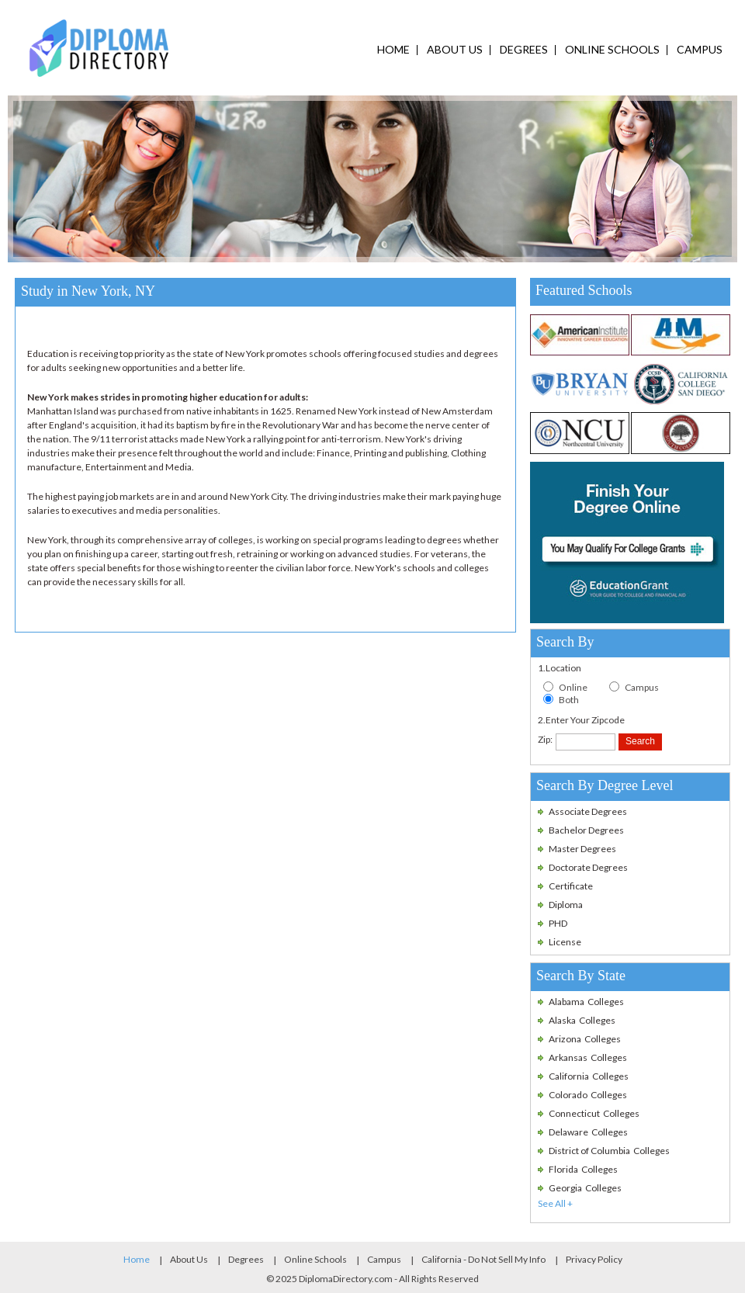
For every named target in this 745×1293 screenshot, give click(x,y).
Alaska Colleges (582, 1020)
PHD (558, 923)
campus (699, 49)
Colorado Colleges (588, 1095)
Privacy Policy (594, 1259)
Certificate (571, 886)
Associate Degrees (588, 811)
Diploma (566, 904)
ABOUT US (455, 49)
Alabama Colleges (586, 1001)
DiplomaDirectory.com (346, 1278)
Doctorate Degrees (588, 867)
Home (136, 1259)
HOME (393, 49)
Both (569, 699)
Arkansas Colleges (588, 1057)
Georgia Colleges (585, 1188)
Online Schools (315, 1259)
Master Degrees (582, 848)
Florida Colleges (583, 1169)
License (565, 942)
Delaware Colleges (588, 1132)
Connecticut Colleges (594, 1113)
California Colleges (589, 1076)
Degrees (246, 1259)
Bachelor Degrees (586, 830)
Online (573, 687)
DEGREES (524, 49)
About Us (189, 1259)
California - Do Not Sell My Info (483, 1259)
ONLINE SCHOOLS (612, 49)
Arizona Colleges (585, 1039)
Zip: (545, 739)
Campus (642, 687)
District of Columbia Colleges (609, 1150)
